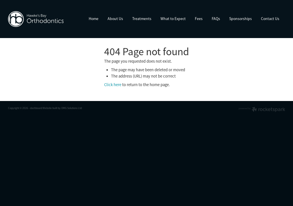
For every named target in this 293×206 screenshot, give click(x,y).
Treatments (141, 18)
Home (93, 18)
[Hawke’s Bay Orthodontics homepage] (36, 19)
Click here (112, 84)
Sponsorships (240, 18)
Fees (199, 18)
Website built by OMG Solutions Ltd (62, 108)
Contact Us (270, 18)
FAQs (216, 18)
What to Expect (173, 18)
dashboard (36, 108)
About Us (115, 18)
